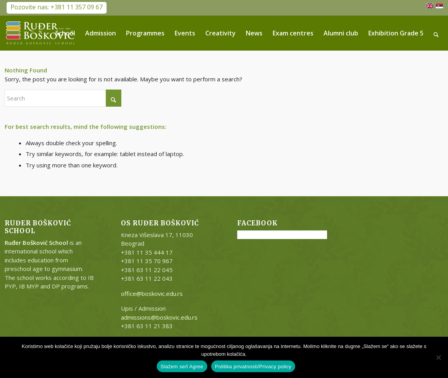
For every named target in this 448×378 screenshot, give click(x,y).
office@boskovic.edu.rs (152, 293)
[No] (438, 357)
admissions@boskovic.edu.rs (159, 317)
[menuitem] (65, 33)
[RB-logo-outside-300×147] (40, 33)
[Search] (436, 33)
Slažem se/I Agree (182, 366)
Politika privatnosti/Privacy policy (253, 366)
